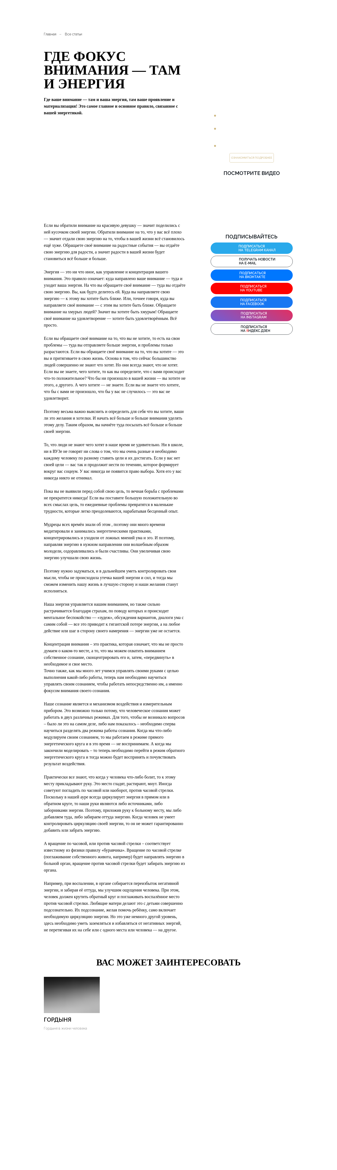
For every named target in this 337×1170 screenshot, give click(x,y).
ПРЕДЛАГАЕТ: (233, 101)
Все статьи (73, 34)
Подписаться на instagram (254, 315)
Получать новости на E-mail (257, 261)
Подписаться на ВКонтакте (252, 275)
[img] (233, 247)
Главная (50, 34)
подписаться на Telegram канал (257, 248)
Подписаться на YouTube (253, 288)
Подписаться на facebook (253, 302)
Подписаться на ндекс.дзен (255, 329)
